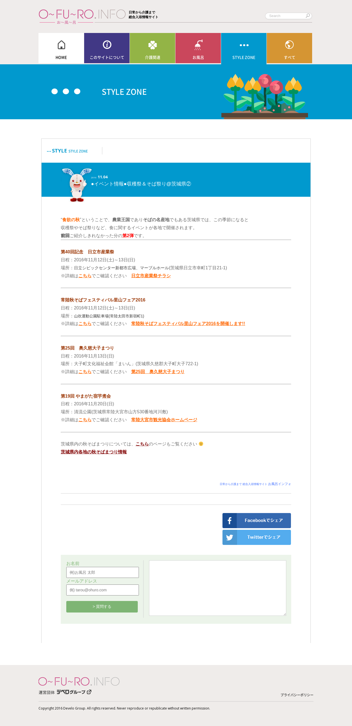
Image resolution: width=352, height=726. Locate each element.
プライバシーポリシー (297, 694)
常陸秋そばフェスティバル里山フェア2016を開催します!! (188, 323)
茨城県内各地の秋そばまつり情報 (94, 452)
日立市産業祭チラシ (151, 275)
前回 (65, 235)
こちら (85, 323)
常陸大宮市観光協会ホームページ (164, 419)
